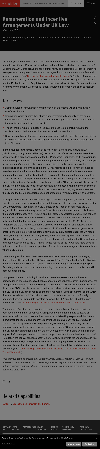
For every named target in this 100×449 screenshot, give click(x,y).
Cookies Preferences (8, 444)
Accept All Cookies (74, 444)
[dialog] (50, 442)
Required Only (89, 444)
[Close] (96, 438)
